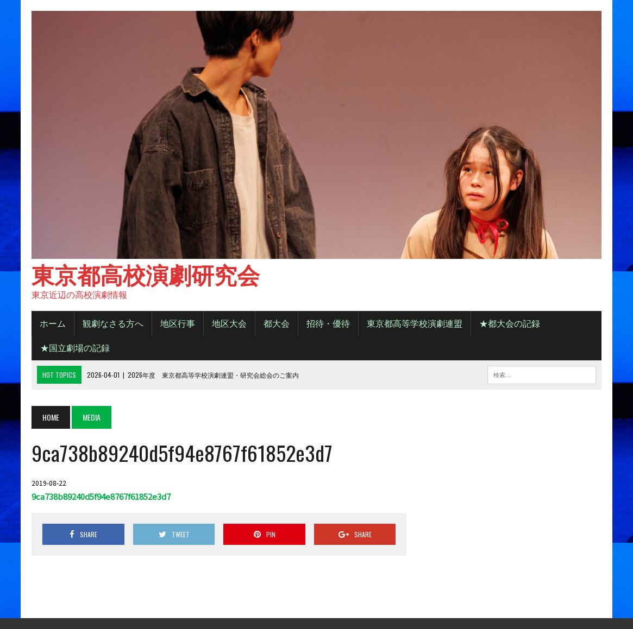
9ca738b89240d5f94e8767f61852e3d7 (101, 496)
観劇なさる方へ (113, 322)
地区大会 (229, 322)
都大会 (277, 322)
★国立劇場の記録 (75, 347)
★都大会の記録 (509, 322)
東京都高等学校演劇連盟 (414, 322)
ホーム (53, 322)
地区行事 (177, 322)
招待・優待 (328, 322)
